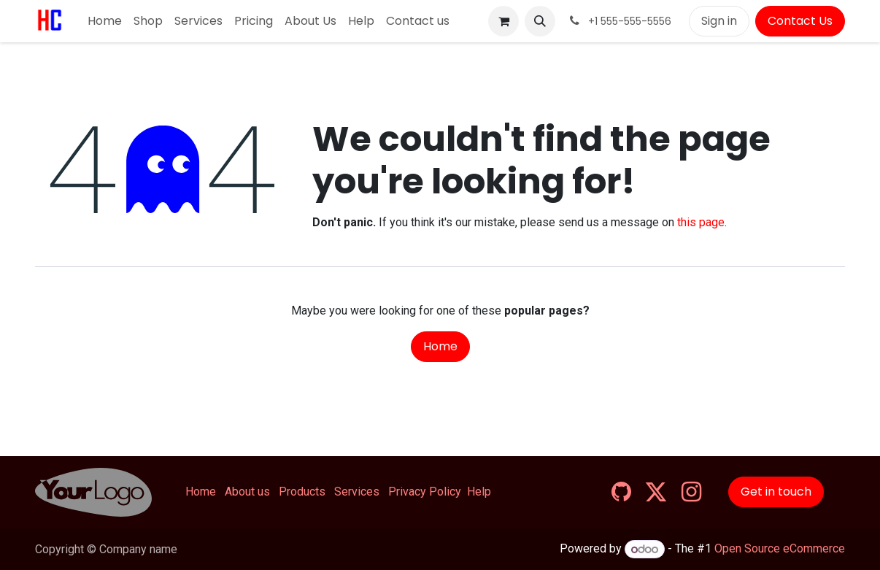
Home (440, 346)
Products (302, 491)
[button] (540, 21)
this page (701, 222)
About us (247, 491)
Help (479, 491)
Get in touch (776, 491)
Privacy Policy (424, 491)
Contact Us (800, 20)
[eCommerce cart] (503, 21)
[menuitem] (105, 21)
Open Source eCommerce (779, 549)
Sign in (719, 20)
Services (356, 491)
